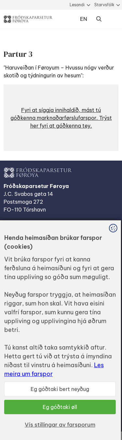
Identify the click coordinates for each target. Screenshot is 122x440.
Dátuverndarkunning (29, 243)
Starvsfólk (104, 4)
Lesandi (77, 4)
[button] (61, 118)
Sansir (112, 405)
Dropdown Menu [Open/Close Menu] (111, 19)
